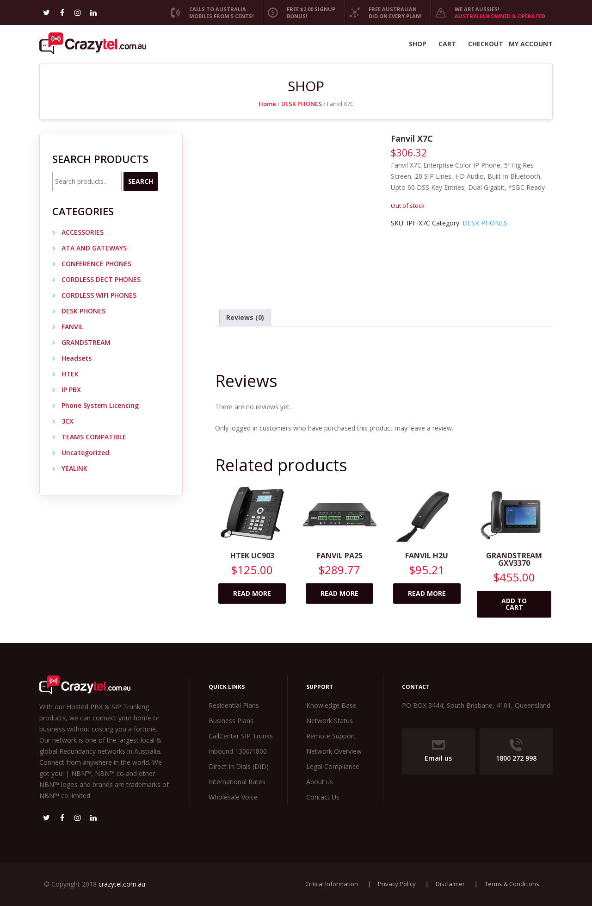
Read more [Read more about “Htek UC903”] (252, 593)
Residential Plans (234, 705)
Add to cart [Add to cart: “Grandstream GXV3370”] (514, 604)
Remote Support (331, 735)
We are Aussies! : (488, 12)
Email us (438, 750)
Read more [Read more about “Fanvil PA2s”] (339, 593)
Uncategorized (85, 452)
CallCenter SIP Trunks (241, 735)
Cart (447, 43)
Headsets (77, 358)
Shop (417, 43)
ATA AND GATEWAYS (94, 248)
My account (531, 43)
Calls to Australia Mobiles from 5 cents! (209, 12)
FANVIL (72, 326)
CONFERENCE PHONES (96, 263)
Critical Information (331, 884)
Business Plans (231, 720)
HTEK (70, 373)
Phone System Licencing (100, 405)
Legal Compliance (332, 766)
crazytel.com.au (122, 884)
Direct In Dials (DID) (239, 766)
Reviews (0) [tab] (245, 317)
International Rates (237, 781)
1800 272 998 (516, 750)
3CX (68, 421)
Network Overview (334, 751)
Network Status (329, 720)
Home (267, 104)
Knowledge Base (331, 705)
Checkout (485, 43)
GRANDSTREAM (86, 342)
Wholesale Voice (233, 797)
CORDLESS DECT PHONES (101, 279)
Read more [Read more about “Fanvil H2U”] (427, 593)
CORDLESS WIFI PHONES (99, 295)
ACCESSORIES (83, 232)
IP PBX (71, 389)
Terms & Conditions (512, 884)
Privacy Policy (397, 884)
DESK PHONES (301, 104)
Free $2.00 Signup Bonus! (299, 12)
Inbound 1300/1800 (238, 751)
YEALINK (74, 468)
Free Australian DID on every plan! (383, 12)
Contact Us (322, 797)
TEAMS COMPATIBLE (94, 436)
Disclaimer (450, 884)
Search (140, 181)
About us (319, 781)
